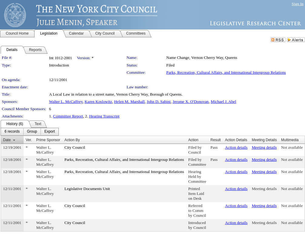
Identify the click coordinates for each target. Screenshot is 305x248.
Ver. (29, 140)
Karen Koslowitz (98, 101)
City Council (75, 147)
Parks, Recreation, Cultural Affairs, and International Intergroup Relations (226, 72)
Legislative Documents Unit (87, 188)
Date (7, 140)
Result (216, 140)
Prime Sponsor (48, 140)
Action (193, 140)
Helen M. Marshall (129, 101)
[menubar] (30, 132)
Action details (236, 147)
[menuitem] (12, 131)
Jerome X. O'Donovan (191, 101)
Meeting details (264, 147)
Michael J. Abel (223, 101)
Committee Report (68, 116)
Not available (292, 147)
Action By (72, 140)
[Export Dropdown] (49, 131)
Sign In (297, 4)
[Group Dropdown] (32, 131)
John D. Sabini (159, 101)
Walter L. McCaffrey (66, 101)
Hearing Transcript (104, 116)
